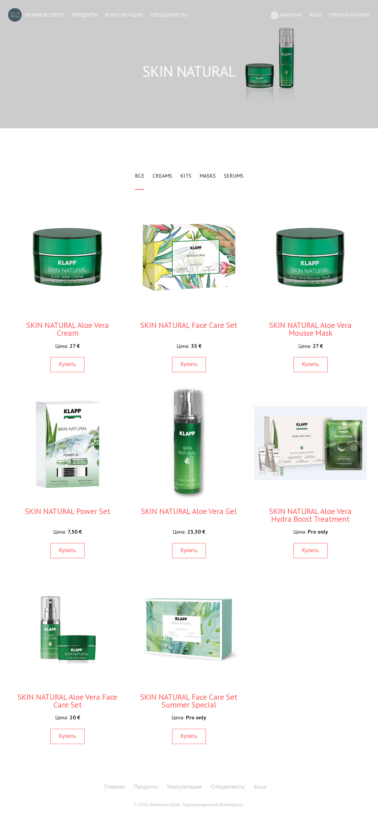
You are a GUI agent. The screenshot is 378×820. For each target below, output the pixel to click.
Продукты (85, 15)
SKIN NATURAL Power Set (67, 511)
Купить (67, 364)
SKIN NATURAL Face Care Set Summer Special (188, 701)
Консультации (124, 15)
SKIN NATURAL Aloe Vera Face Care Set (67, 701)
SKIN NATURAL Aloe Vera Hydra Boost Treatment (310, 515)
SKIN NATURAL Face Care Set (188, 325)
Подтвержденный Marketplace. (213, 804)
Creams (162, 175)
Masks (207, 175)
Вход (260, 786)
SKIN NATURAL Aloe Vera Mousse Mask (310, 329)
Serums (233, 175)
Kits (185, 175)
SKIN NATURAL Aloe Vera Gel (189, 511)
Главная (114, 787)
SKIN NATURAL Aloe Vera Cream (67, 329)
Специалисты (168, 15)
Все (139, 175)
